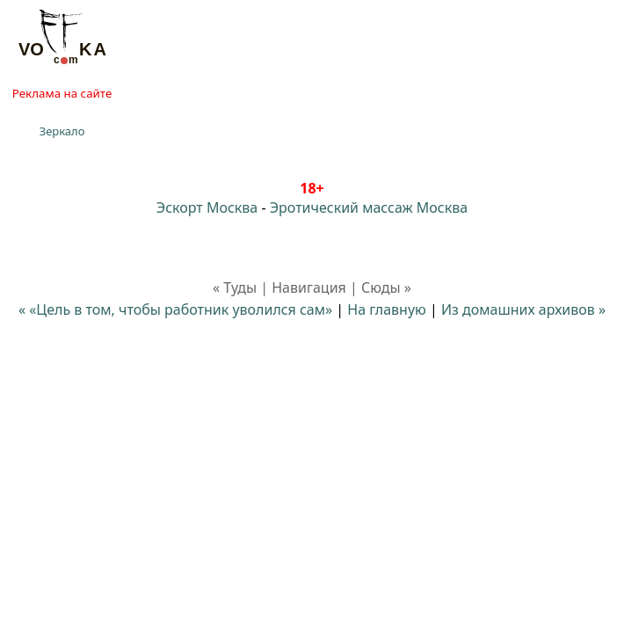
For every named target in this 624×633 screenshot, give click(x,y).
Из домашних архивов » (523, 309)
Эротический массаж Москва (369, 207)
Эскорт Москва (207, 207)
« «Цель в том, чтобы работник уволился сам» (175, 309)
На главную (386, 309)
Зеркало (62, 131)
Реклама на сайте (62, 93)
